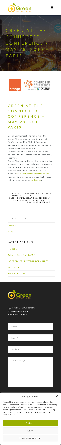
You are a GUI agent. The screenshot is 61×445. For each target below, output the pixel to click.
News (10, 231)
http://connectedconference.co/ (32, 173)
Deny (30, 430)
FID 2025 (12, 249)
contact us (35, 180)
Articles (12, 225)
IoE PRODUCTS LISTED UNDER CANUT (28, 261)
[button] (56, 396)
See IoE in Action (16, 273)
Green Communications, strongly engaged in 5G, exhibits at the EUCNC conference (29, 200)
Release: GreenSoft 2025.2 (21, 255)
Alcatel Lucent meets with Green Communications (31, 194)
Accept (30, 423)
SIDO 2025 (13, 267)
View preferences (30, 438)
